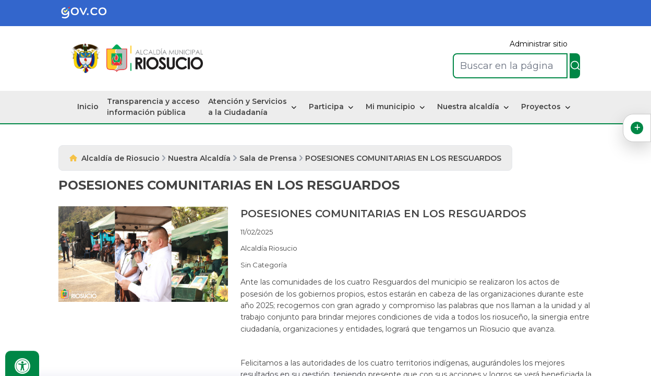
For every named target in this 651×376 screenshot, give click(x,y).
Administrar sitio (539, 44)
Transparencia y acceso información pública (153, 107)
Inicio (88, 106)
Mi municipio (390, 106)
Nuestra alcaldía (468, 106)
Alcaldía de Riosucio (120, 158)
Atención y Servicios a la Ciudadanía (247, 107)
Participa (326, 106)
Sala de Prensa (268, 158)
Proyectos (541, 106)
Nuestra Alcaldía (199, 158)
